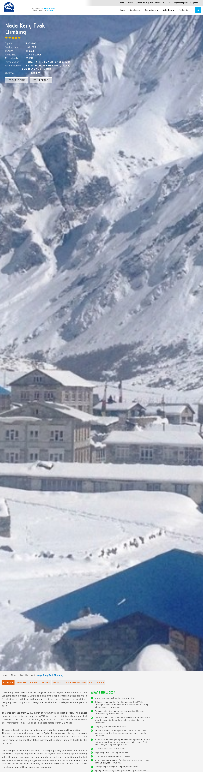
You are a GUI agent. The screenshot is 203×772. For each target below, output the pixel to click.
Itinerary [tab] (21, 682)
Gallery (130, 2)
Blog (122, 2)
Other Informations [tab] (76, 682)
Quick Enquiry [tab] (96, 682)
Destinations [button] (152, 10)
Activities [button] (168, 10)
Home (122, 10)
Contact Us (183, 10)
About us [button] (135, 10)
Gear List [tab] (57, 682)
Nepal (13, 675)
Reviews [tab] (34, 682)
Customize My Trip (144, 2)
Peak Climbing (26, 675)
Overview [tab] (8, 682)
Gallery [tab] (46, 682)
